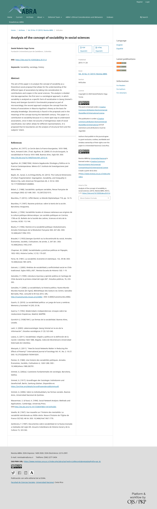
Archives (29, 17)
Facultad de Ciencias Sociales (23, 482)
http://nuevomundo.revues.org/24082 (26, 297)
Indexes (110, 17)
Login (147, 2)
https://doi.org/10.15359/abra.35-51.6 (31, 60)
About (40, 17)
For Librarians (122, 93)
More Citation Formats (88, 198)
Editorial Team (54, 17)
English (120, 45)
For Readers (121, 85)
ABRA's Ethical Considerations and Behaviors (84, 17)
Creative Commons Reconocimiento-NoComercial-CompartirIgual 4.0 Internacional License (93, 164)
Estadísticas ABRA (16, 22)
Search (144, 17)
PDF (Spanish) (83, 49)
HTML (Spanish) (99, 49)
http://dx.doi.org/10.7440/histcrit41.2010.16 (29, 157)
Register (140, 2)
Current (19, 17)
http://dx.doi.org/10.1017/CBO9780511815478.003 (35, 407)
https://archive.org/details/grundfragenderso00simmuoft (35, 386)
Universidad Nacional (98, 158)
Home (9, 17)
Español (120, 48)
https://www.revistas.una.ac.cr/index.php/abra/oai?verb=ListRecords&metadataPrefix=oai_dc (62, 461)
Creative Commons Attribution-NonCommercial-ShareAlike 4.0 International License (92, 110)
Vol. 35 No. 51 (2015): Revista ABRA (40, 30)
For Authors (121, 89)
